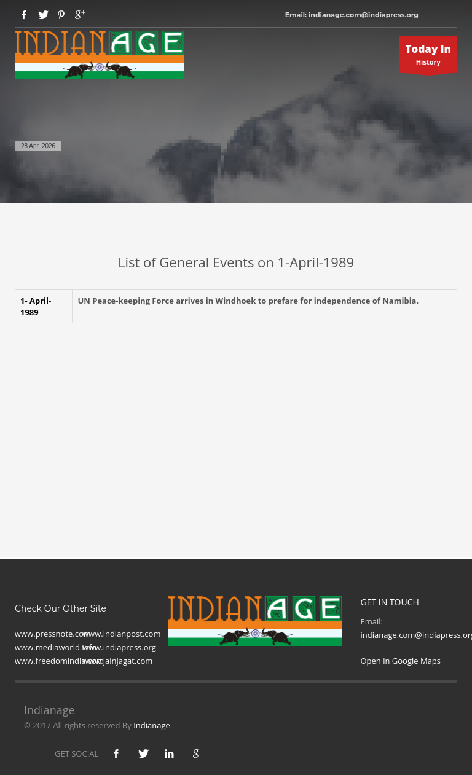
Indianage (151, 725)
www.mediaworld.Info (55, 647)
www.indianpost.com (121, 633)
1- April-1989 (35, 306)
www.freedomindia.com (59, 660)
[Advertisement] (236, 422)
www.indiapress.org (119, 647)
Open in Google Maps (401, 660)
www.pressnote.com (53, 633)
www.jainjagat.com (117, 660)
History (428, 57)
